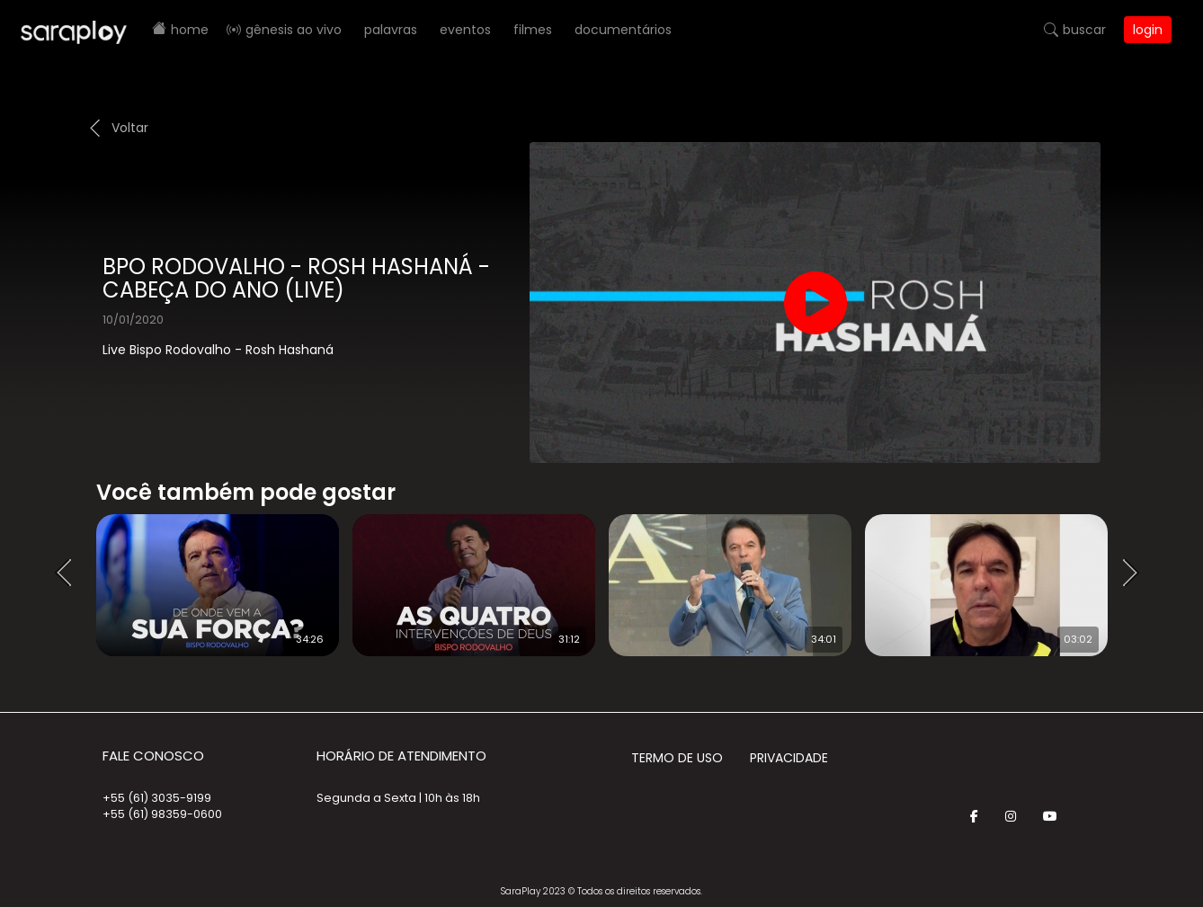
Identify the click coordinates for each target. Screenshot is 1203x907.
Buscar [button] (1084, 30)
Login (1148, 30)
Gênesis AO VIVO (293, 30)
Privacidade (789, 758)
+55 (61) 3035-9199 (156, 797)
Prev (69, 573)
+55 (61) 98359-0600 (162, 814)
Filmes (532, 30)
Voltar (129, 128)
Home (190, 30)
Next (1136, 573)
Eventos (465, 30)
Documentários (623, 30)
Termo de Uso (677, 758)
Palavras (390, 30)
